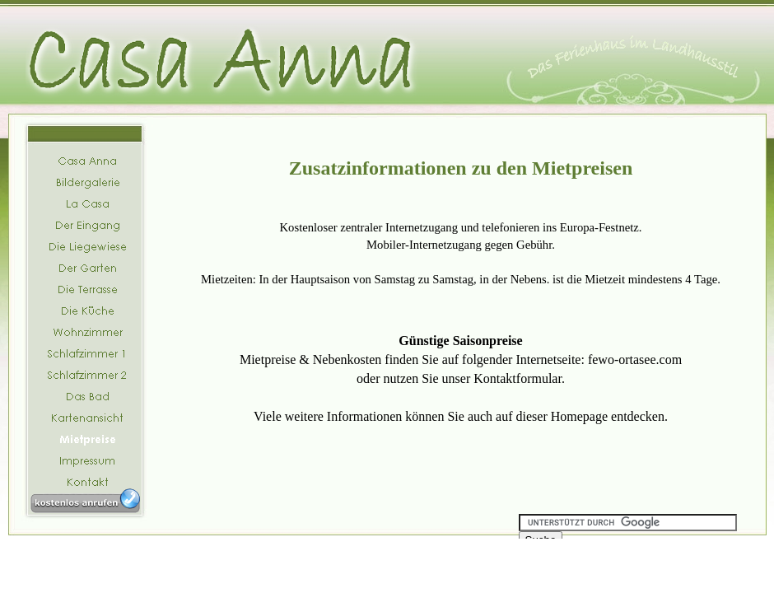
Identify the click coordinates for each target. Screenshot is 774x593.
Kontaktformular (517, 378)
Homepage (579, 416)
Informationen (365, 416)
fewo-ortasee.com (635, 360)
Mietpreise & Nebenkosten (310, 360)
